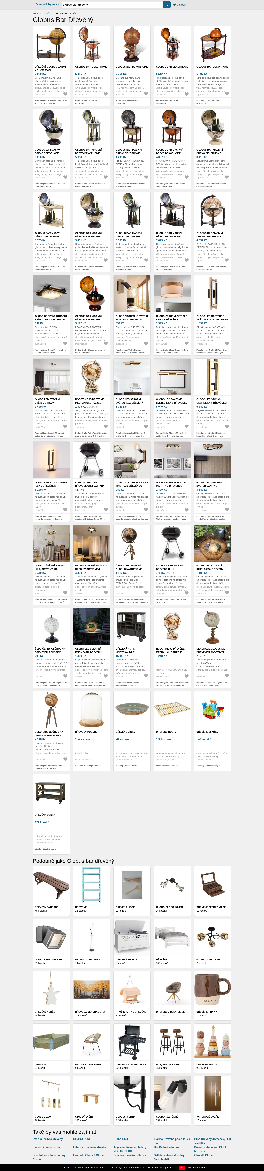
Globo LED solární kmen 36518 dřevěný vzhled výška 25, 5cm (89, 652)
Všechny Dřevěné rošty (166, 766)
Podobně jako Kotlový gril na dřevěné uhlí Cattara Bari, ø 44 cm (90, 517)
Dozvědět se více (196, 1167)
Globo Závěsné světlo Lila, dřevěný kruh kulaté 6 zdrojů (50, 569)
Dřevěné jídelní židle (170, 1012)
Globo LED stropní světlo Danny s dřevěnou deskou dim (211, 486)
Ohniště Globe (203, 1155)
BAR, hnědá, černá (168, 1064)
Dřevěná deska (45, 815)
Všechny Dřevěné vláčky (207, 766)
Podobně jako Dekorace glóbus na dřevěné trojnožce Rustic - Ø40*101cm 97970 (50, 768)
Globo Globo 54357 (209, 959)
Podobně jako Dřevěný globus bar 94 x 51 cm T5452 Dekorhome (51, 101)
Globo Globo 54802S (169, 907)
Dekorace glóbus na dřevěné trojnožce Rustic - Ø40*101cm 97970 (50, 735)
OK (181, 1168)
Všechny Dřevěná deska (45, 849)
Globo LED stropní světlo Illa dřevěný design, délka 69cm (129, 403)
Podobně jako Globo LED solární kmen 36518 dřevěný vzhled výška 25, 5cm (90, 685)
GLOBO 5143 (81, 1139)
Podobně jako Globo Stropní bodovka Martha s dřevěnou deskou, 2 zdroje (132, 519)
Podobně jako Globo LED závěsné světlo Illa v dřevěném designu (171, 434)
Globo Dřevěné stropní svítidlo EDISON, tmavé (51, 318)
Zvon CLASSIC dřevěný (48, 1139)
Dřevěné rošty (166, 732)
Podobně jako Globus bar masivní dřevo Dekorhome (50, 185)
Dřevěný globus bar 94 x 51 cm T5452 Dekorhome (50, 70)
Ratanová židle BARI (88, 1064)
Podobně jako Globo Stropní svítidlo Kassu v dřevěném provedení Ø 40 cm (91, 602)
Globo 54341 (121, 1139)
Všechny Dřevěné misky (126, 766)
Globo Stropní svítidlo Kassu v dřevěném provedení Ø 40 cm (91, 569)
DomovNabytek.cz (47, 4)
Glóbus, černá (125, 1116)
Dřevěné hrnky (206, 1012)
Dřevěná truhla (127, 959)
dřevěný (47, 13)
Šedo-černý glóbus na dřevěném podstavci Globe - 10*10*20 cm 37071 (51, 652)
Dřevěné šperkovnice (211, 907)
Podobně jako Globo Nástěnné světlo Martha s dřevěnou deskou (130, 351)
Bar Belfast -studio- (166, 1147)
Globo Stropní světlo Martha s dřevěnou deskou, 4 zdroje (171, 486)
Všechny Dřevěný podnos (86, 766)
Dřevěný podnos (86, 732)
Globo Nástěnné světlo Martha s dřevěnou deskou (132, 320)
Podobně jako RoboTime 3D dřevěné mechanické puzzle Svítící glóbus (91, 434)
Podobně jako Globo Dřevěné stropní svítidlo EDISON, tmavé (51, 351)
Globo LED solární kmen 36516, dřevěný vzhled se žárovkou (210, 569)
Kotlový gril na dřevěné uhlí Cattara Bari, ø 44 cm (89, 486)
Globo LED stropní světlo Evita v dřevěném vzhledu (47, 403)
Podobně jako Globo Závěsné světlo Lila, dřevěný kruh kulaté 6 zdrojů (51, 600)
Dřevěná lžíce (125, 907)
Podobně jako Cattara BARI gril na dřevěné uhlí (171, 600)
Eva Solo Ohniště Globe (88, 1155)
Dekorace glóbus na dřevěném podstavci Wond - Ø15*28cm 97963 (210, 652)
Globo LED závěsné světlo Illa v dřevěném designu (172, 403)
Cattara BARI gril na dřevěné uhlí (170, 567)
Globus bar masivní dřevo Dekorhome (48, 151)
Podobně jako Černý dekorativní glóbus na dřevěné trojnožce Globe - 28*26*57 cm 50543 (132, 602)
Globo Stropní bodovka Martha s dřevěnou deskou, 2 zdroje (132, 486)
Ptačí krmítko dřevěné (131, 1012)
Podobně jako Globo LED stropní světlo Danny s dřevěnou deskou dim (210, 519)
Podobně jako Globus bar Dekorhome (86, 101)
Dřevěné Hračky (207, 1064)
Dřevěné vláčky (207, 732)
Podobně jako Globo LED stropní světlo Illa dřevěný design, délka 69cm (130, 436)
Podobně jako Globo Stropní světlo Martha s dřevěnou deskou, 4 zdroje (172, 517)
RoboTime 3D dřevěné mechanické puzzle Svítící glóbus (89, 403)
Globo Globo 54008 (87, 959)
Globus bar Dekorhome (91, 66)
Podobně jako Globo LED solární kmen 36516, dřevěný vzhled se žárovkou (210, 602)
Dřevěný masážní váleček (129, 1155)
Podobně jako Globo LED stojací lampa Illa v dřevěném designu (210, 434)
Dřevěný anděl (45, 1012)
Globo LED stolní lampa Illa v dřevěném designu (51, 486)
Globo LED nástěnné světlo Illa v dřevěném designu (212, 320)
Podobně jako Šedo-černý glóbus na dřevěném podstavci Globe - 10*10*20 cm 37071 (51, 685)
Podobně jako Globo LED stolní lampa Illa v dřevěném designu (48, 517)
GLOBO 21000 (43, 1116)
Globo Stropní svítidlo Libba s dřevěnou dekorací (171, 320)
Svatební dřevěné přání (47, 1147)
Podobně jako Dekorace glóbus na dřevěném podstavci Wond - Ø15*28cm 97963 (211, 685)
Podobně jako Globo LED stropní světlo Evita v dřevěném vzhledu (49, 434)
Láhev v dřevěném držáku (89, 1147)
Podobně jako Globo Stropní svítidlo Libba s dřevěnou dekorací (172, 351)
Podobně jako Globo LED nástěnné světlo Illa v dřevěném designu (211, 351)
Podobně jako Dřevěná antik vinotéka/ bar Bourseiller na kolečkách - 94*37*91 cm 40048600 (131, 685)
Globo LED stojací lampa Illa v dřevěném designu (211, 403)
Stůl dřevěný (84, 1116)
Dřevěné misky (125, 732)
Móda (35, 13)
